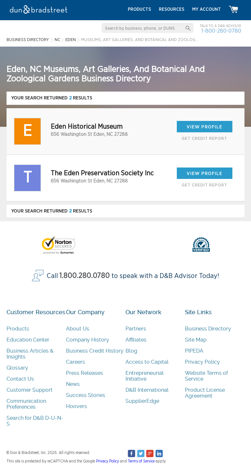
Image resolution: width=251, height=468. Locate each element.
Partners (136, 329)
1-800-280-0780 (221, 31)
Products (18, 329)
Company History (87, 340)
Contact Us (20, 379)
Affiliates (136, 340)
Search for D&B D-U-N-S (35, 421)
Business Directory (208, 329)
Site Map (196, 340)
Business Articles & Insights (30, 354)
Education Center (28, 340)
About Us (77, 329)
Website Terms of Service (206, 376)
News (73, 384)
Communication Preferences (26, 404)
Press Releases (84, 373)
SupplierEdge (142, 401)
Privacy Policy (202, 362)
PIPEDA (194, 351)
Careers (75, 362)
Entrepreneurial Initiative (145, 376)
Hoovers (76, 406)
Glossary (17, 368)
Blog (131, 351)
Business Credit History (95, 351)
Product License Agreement (205, 393)
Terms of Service (141, 461)
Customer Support (30, 390)
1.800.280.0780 (84, 276)
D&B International (147, 390)
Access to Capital (147, 362)
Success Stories (85, 395)
